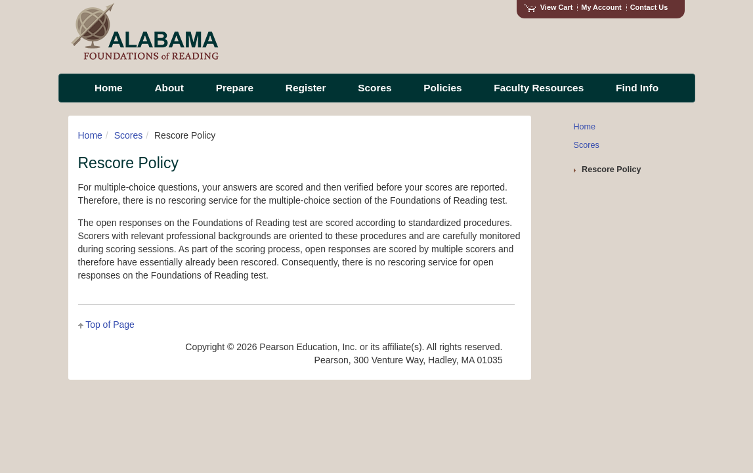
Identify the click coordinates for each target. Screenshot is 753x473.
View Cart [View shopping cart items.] (548, 7)
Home (90, 135)
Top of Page (110, 324)
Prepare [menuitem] (234, 87)
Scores (128, 135)
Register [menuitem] (306, 87)
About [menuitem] (168, 87)
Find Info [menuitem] (637, 87)
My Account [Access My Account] (601, 7)
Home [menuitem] (109, 87)
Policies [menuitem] (442, 87)
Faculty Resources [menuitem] (539, 87)
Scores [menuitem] (374, 87)
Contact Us (649, 7)
